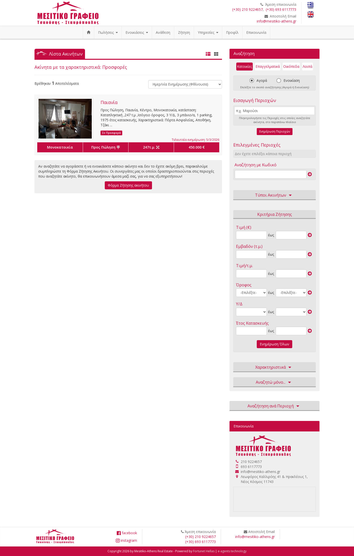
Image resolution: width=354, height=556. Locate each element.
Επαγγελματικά (268, 66)
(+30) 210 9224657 (247, 9)
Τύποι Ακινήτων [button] (274, 195)
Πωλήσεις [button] (108, 32)
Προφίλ (232, 32)
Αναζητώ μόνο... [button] (275, 382)
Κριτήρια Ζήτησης (274, 214)
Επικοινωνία (256, 32)
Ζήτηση (184, 32)
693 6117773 (251, 466)
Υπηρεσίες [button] (208, 32)
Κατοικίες (244, 66)
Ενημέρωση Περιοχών (274, 131)
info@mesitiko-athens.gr (276, 21)
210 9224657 (251, 461)
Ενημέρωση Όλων (274, 344)
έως (271, 235)
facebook (127, 532)
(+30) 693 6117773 (281, 9)
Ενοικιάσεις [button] (137, 32)
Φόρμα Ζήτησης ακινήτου (128, 185)
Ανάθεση (163, 32)
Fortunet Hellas (203, 551)
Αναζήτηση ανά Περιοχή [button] (275, 406)
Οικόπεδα (291, 66)
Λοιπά (307, 66)
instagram (126, 540)
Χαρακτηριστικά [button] (274, 367)
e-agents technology (232, 551)
